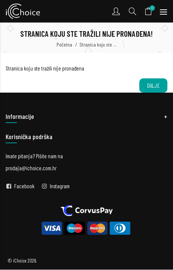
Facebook (24, 186)
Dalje (153, 85)
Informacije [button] (20, 116)
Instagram (60, 186)
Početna (64, 44)
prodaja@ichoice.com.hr (31, 168)
